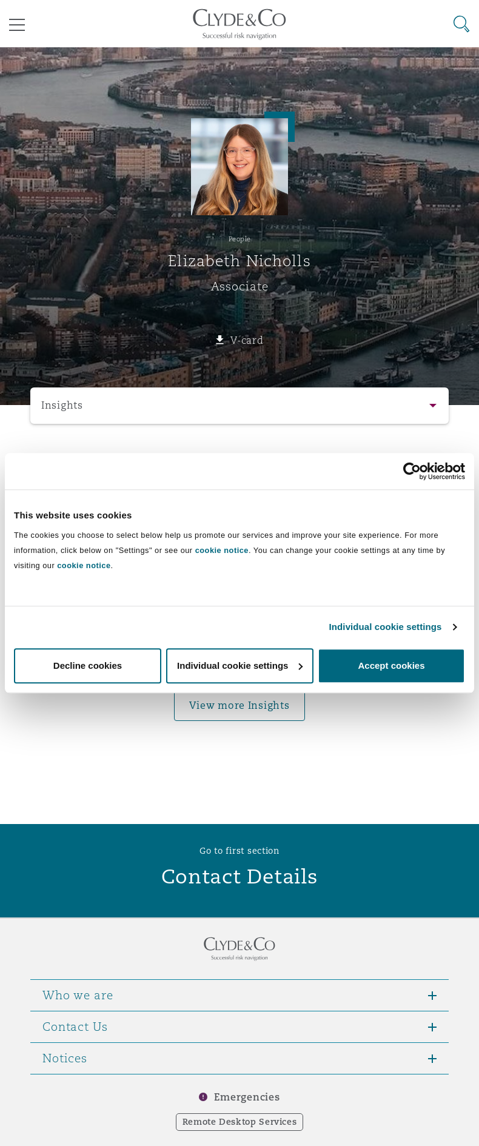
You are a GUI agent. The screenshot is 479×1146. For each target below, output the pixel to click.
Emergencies (247, 1097)
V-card (246, 340)
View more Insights (239, 705)
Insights (62, 405)
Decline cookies (87, 665)
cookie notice (222, 550)
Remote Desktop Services (240, 1121)
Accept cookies (391, 665)
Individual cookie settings (385, 627)
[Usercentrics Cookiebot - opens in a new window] (412, 471)
